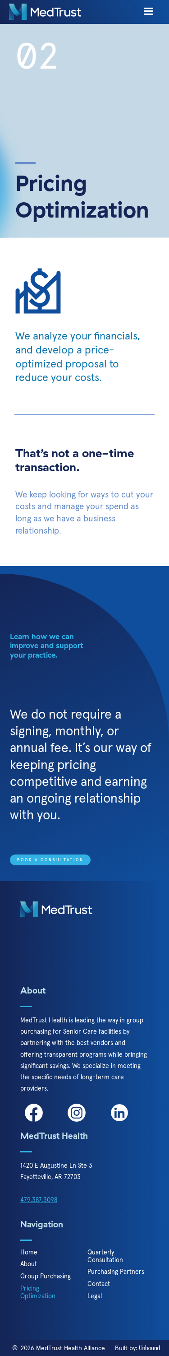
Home (28, 1252)
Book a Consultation (50, 860)
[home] (45, 12)
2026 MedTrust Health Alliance (63, 1348)
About (28, 1264)
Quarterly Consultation (105, 1256)
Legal (94, 1296)
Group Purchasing (45, 1276)
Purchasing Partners (115, 1272)
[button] (148, 11)
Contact (98, 1284)
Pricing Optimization (37, 1292)
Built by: (137, 1348)
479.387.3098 (38, 1200)
